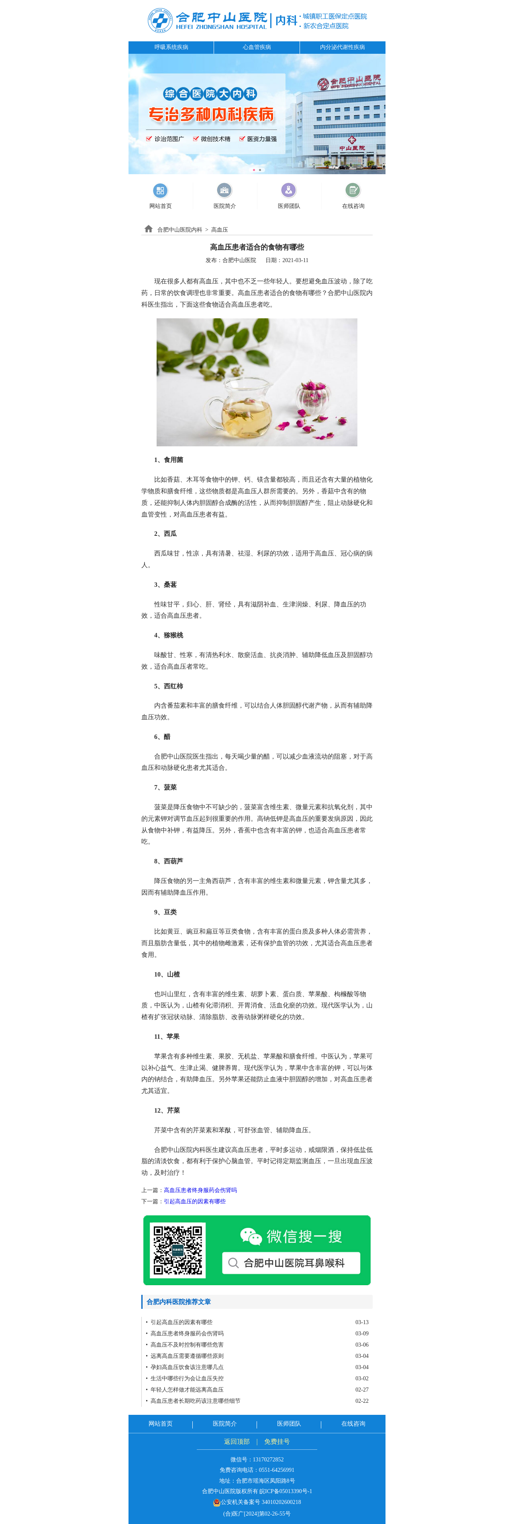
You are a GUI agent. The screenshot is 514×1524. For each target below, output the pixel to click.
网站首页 (161, 1423)
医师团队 (289, 1423)
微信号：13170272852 (257, 1460)
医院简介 (225, 1423)
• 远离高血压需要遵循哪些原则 (185, 1356)
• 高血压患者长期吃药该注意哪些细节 (193, 1401)
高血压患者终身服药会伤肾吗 (200, 1190)
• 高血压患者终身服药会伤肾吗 (185, 1334)
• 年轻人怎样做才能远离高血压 (185, 1390)
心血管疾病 (257, 47)
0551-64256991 (277, 1470)
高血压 (219, 230)
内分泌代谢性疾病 (342, 47)
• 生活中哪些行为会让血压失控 (185, 1378)
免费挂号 (277, 1441)
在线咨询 (353, 1423)
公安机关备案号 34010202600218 (257, 1502)
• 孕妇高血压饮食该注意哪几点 (185, 1367)
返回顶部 (237, 1441)
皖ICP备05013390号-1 (285, 1491)
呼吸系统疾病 (171, 47)
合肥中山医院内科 (179, 230)
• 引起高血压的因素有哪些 (179, 1322)
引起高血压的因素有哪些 (195, 1201)
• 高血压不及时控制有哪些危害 (185, 1345)
